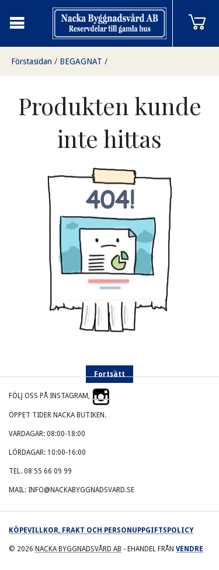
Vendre (189, 549)
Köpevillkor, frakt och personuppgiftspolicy (101, 530)
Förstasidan (31, 61)
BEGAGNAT (81, 61)
